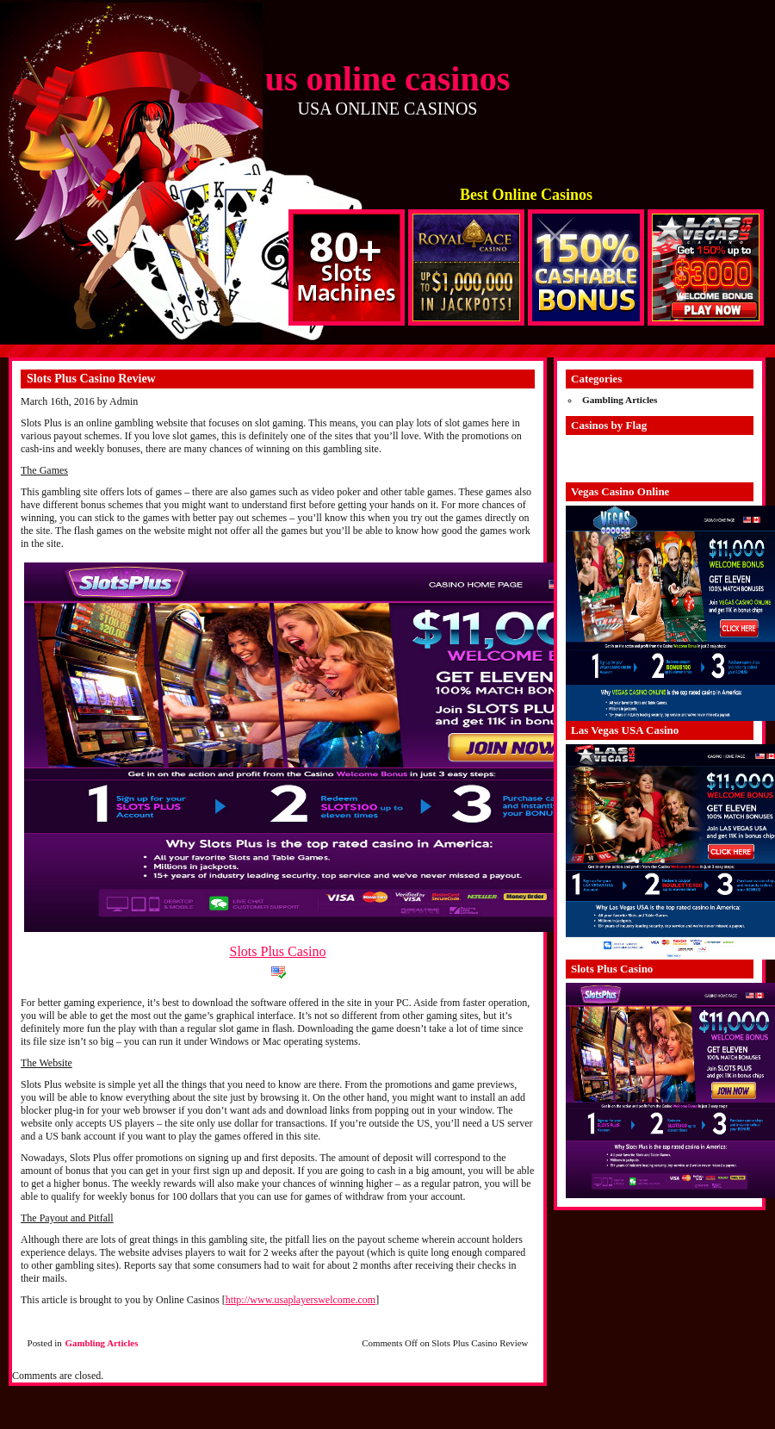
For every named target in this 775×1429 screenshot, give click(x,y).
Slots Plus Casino (277, 951)
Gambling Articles (102, 1343)
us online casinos (388, 78)
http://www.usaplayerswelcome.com (301, 1300)
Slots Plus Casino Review (91, 378)
